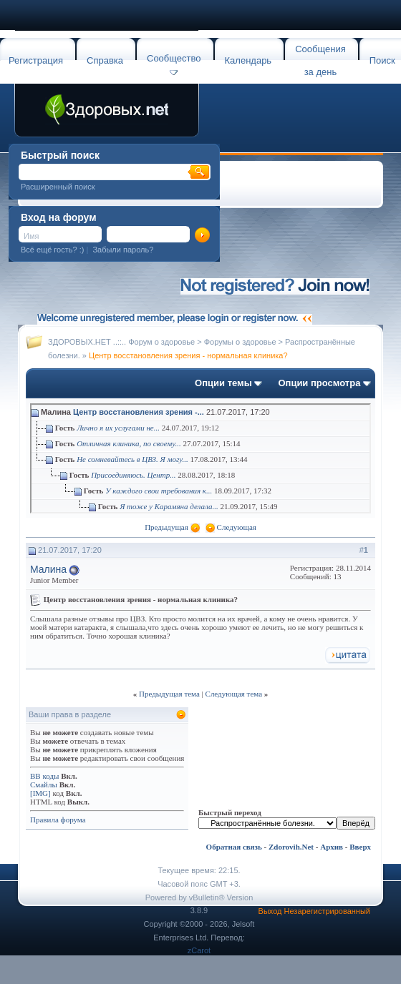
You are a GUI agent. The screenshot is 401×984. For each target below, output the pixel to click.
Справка (105, 60)
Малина (48, 569)
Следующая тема (234, 693)
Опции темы (223, 383)
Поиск (382, 60)
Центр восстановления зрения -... (138, 412)
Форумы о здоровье (240, 342)
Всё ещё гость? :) (52, 249)
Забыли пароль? (122, 249)
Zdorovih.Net (291, 846)
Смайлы (43, 784)
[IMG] (40, 793)
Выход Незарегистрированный (314, 911)
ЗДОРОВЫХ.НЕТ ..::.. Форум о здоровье (121, 342)
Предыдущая (166, 527)
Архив (331, 846)
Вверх (360, 846)
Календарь (248, 60)
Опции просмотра (319, 383)
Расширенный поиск (58, 186)
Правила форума (58, 819)
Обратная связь (234, 846)
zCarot (199, 950)
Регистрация (36, 60)
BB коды (44, 776)
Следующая (236, 527)
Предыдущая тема (169, 693)
